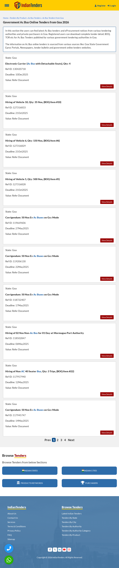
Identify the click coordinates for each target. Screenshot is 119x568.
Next (71, 440)
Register (100, 5)
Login (112, 5)
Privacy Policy (14, 530)
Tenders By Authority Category (76, 530)
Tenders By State (69, 517)
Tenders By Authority (72, 526)
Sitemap (11, 539)
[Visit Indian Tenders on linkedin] (60, 549)
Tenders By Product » (19, 18)
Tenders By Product (71, 535)
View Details (107, 86)
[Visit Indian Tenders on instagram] (69, 549)
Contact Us (12, 517)
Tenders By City (69, 522)
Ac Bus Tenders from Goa (53, 18)
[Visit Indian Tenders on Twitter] (55, 549)
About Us (11, 513)
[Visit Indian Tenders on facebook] (50, 549)
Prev (48, 440)
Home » (6, 18)
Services (11, 522)
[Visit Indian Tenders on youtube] (64, 549)
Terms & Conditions (16, 526)
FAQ (9, 535)
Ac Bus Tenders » (35, 18)
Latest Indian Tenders (72, 513)
